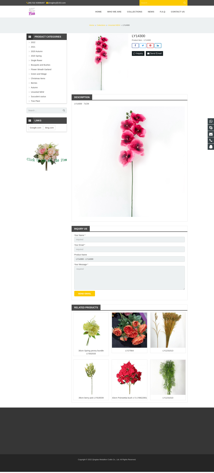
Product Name (80, 255)
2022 (33, 42)
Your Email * (79, 245)
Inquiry (138, 53)
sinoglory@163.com (57, 3)
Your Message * (81, 264)
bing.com (49, 127)
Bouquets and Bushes (40, 65)
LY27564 (129, 350)
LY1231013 (168, 350)
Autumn (34, 87)
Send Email (154, 53)
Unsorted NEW (37, 92)
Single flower (36, 60)
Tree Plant (35, 101)
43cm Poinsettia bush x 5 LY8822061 (129, 398)
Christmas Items (38, 78)
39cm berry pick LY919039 (91, 398)
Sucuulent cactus (38, 96)
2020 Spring (36, 56)
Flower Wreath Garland (41, 69)
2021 (33, 47)
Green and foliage (39, 74)
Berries (34, 83)
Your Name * (79, 235)
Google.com (35, 127)
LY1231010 (168, 398)
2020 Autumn (37, 51)
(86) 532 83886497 (36, 3)
